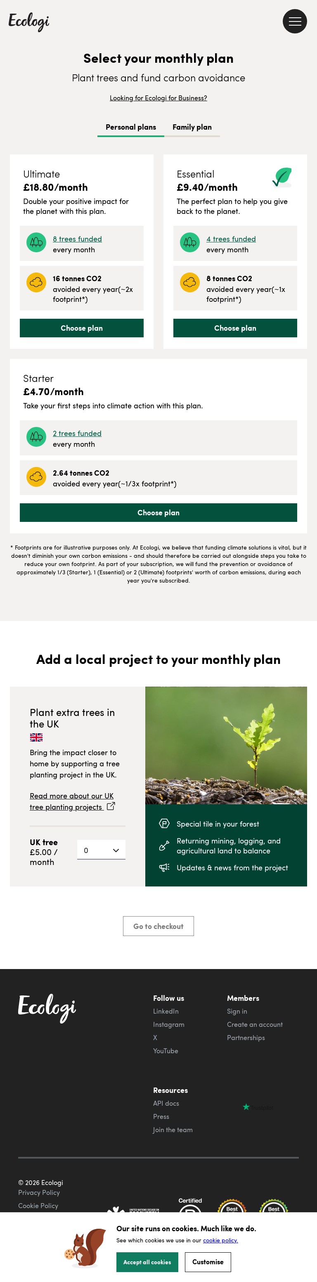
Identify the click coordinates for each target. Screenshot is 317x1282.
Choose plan (82, 327)
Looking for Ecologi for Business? (158, 98)
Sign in (237, 1011)
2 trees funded (77, 433)
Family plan (192, 126)
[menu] (295, 21)
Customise (208, 1261)
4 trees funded (231, 238)
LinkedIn (166, 1011)
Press (161, 1116)
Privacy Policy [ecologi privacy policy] (39, 1192)
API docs (166, 1103)
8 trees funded (77, 238)
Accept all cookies (147, 1262)
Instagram (169, 1024)
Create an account (255, 1024)
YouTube (165, 1051)
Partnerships (246, 1037)
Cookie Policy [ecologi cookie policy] (38, 1205)
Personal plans (131, 126)
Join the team (173, 1130)
